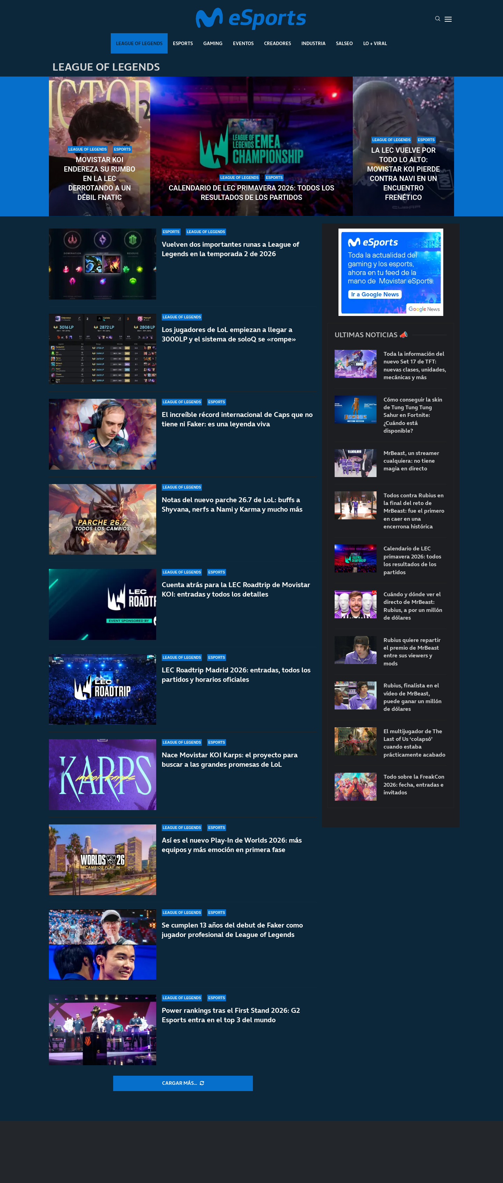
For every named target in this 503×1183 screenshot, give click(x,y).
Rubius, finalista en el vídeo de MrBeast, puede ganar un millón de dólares (413, 697)
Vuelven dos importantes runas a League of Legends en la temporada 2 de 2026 (230, 249)
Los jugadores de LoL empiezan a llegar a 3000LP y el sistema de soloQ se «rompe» (229, 334)
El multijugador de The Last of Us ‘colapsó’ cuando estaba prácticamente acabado (414, 742)
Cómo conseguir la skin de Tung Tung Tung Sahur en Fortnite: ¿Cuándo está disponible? (413, 415)
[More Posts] (183, 1083)
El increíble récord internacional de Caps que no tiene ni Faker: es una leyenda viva (237, 419)
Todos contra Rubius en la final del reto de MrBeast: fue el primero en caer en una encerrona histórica (414, 511)
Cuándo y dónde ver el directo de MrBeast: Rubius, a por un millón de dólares (413, 605)
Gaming (213, 43)
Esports (183, 43)
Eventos (243, 43)
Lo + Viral (375, 43)
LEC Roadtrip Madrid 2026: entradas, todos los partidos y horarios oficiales (236, 674)
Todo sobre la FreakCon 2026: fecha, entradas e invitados (414, 784)
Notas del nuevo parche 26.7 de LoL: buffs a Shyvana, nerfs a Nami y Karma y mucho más (232, 504)
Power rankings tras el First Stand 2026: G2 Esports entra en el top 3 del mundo (231, 1019)
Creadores (277, 43)
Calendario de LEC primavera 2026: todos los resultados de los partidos (251, 193)
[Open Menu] (448, 19)
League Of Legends (139, 43)
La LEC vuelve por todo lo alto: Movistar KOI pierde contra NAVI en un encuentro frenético (403, 174)
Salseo (344, 43)
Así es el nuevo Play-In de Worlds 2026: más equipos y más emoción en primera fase (232, 844)
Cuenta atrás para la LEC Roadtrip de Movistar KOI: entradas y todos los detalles (236, 589)
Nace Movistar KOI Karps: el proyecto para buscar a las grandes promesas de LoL (230, 759)
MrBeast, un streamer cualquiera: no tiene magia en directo (411, 461)
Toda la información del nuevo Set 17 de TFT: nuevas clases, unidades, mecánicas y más (415, 365)
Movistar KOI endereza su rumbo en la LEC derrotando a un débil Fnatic (99, 179)
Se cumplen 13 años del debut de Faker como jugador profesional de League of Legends (232, 929)
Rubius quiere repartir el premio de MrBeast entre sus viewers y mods (412, 651)
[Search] (437, 19)
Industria (313, 43)
